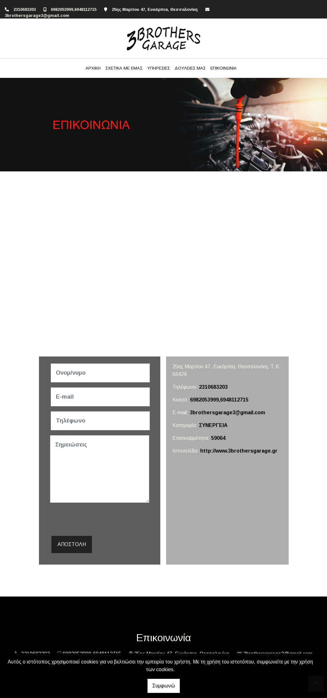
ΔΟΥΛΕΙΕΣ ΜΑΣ (190, 68)
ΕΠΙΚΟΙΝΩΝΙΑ (223, 68)
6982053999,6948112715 (73, 9)
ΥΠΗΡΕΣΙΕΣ (158, 68)
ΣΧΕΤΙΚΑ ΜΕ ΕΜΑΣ (123, 68)
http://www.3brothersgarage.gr (239, 451)
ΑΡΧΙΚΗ (93, 68)
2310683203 (24, 9)
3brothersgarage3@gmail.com (37, 15)
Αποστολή (71, 544)
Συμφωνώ (163, 685)
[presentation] (98, 520)
